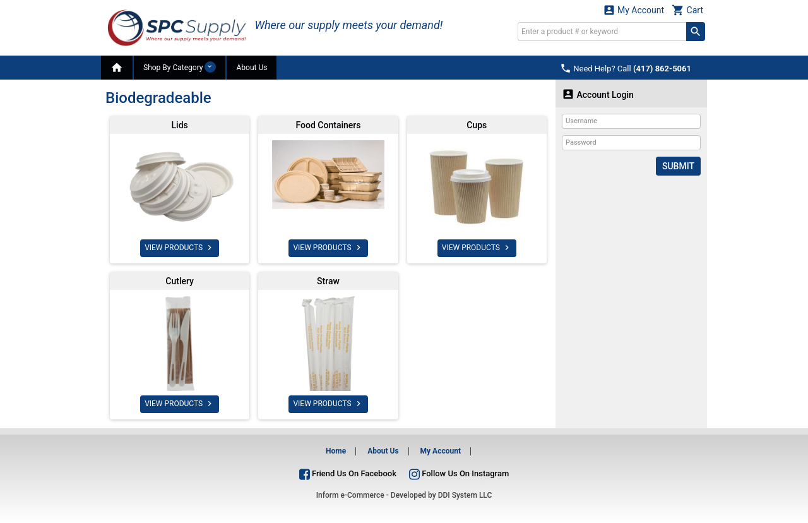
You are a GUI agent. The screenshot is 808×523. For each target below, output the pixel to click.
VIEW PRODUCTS (180, 247)
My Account (634, 10)
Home (336, 451)
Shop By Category (179, 67)
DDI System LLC (465, 495)
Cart (687, 10)
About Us (251, 67)
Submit (678, 166)
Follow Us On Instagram (459, 473)
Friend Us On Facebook (347, 473)
